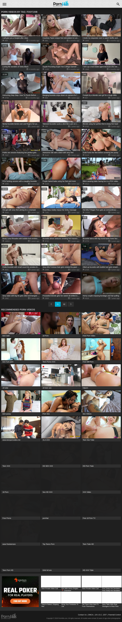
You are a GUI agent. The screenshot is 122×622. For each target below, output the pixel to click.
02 (64, 304)
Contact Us (82, 615)
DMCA (90, 615)
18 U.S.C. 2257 (101, 615)
